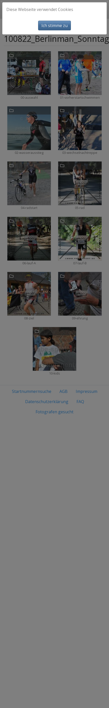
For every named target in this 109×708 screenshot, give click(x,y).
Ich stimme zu (54, 25)
